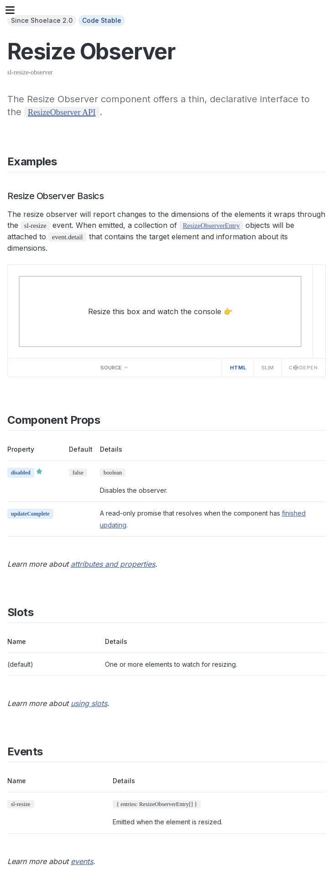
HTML (238, 367)
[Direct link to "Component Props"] (107, 420)
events (82, 861)
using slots (89, 703)
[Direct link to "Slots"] (40, 612)
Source (114, 367)
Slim (267, 367)
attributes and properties (113, 564)
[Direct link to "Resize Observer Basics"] (110, 195)
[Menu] (10, 10)
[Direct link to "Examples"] (64, 161)
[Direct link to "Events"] (49, 751)
